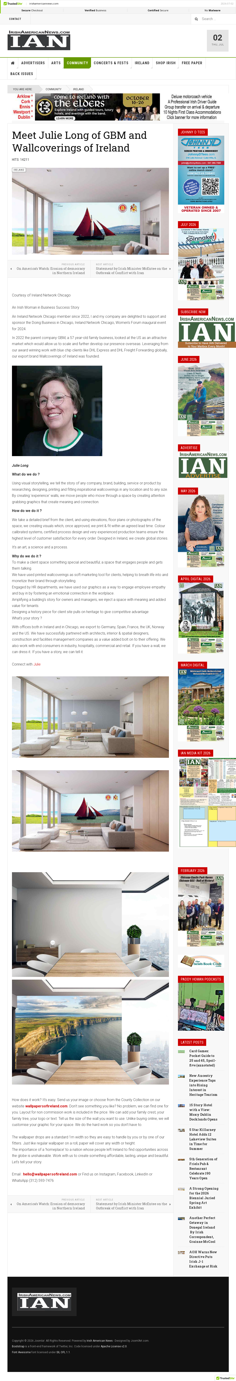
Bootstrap (18, 1346)
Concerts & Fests (113, 65)
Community (79, 65)
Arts (57, 65)
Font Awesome (21, 1352)
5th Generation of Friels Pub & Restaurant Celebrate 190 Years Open (203, 1168)
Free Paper (192, 63)
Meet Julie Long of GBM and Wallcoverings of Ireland (79, 141)
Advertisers (33, 63)
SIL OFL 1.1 (63, 1352)
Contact (15, 19)
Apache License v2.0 (114, 1346)
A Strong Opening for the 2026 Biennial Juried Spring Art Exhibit (203, 1198)
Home (12, 63)
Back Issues (23, 75)
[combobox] (213, 19)
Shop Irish (167, 65)
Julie (37, 664)
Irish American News (100, 1340)
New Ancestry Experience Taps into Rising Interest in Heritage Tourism (203, 1085)
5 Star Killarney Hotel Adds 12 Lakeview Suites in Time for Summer (202, 1139)
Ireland (144, 65)
